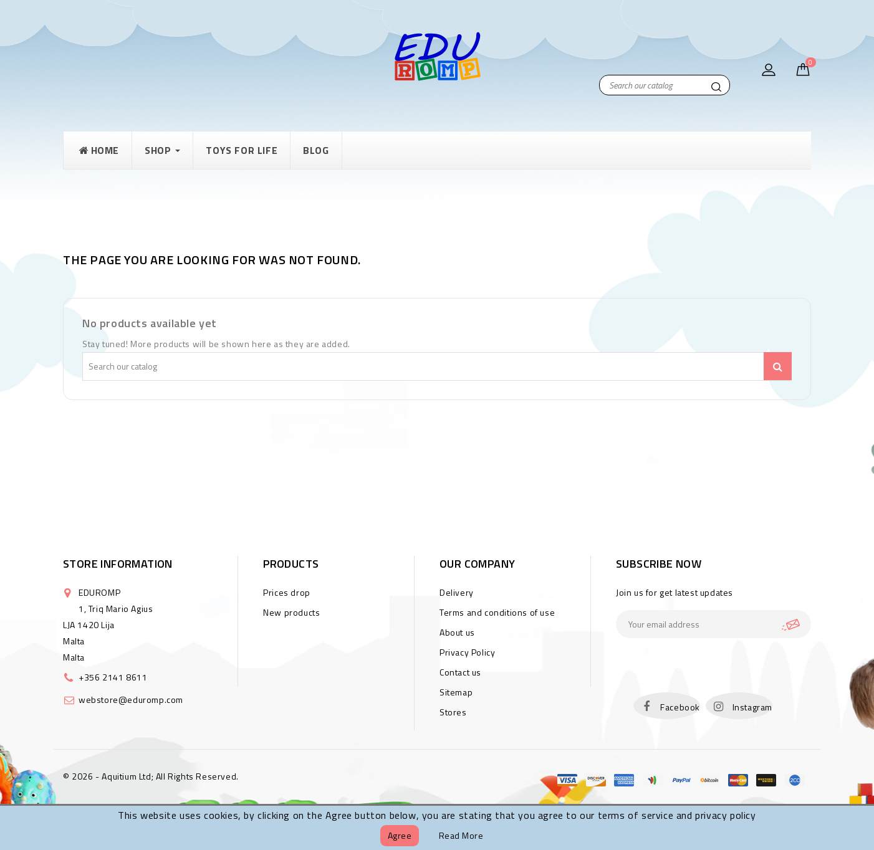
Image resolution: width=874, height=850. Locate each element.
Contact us (460, 672)
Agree (400, 835)
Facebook (680, 707)
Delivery (456, 592)
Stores (453, 712)
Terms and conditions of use (497, 612)
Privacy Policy (467, 652)
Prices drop (286, 592)
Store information (118, 563)
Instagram (752, 707)
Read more (461, 835)
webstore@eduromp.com (131, 699)
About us (457, 632)
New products (291, 612)
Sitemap (456, 692)
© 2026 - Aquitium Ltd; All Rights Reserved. (151, 776)
